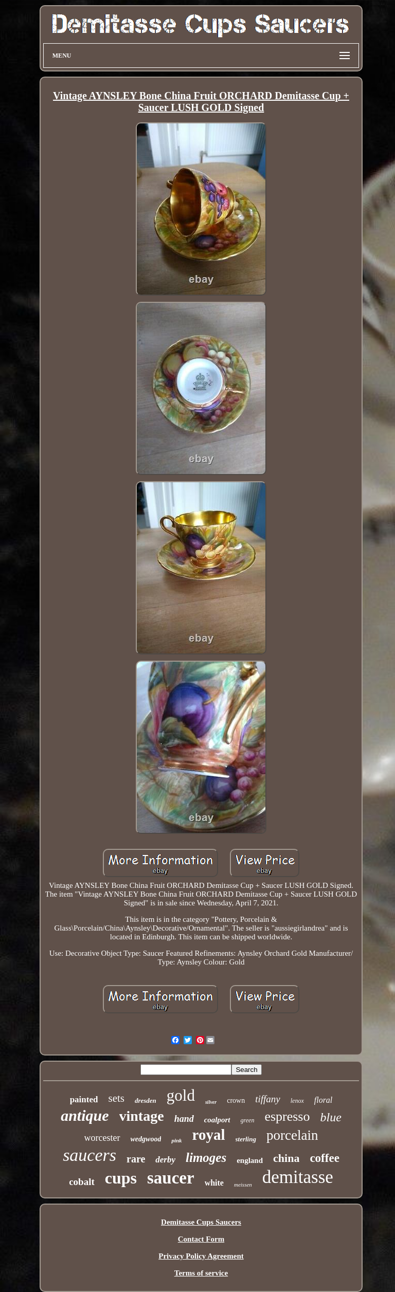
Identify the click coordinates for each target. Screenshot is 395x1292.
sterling (246, 1139)
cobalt (82, 1181)
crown (236, 1100)
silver (211, 1102)
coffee (324, 1158)
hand (184, 1119)
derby (165, 1159)
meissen (243, 1184)
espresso (287, 1116)
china (286, 1158)
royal (208, 1134)
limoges (206, 1157)
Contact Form (201, 1239)
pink (176, 1140)
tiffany (267, 1099)
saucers (89, 1154)
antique (85, 1115)
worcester (102, 1138)
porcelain (292, 1135)
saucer (170, 1178)
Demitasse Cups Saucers (201, 1222)
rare (136, 1158)
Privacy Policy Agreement (201, 1256)
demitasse (297, 1177)
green (248, 1120)
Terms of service (201, 1273)
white (214, 1182)
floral (323, 1100)
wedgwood (146, 1139)
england (250, 1160)
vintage (141, 1116)
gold (181, 1095)
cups (121, 1178)
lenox (297, 1100)
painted (84, 1099)
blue (330, 1117)
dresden (145, 1100)
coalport (217, 1120)
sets (116, 1098)
